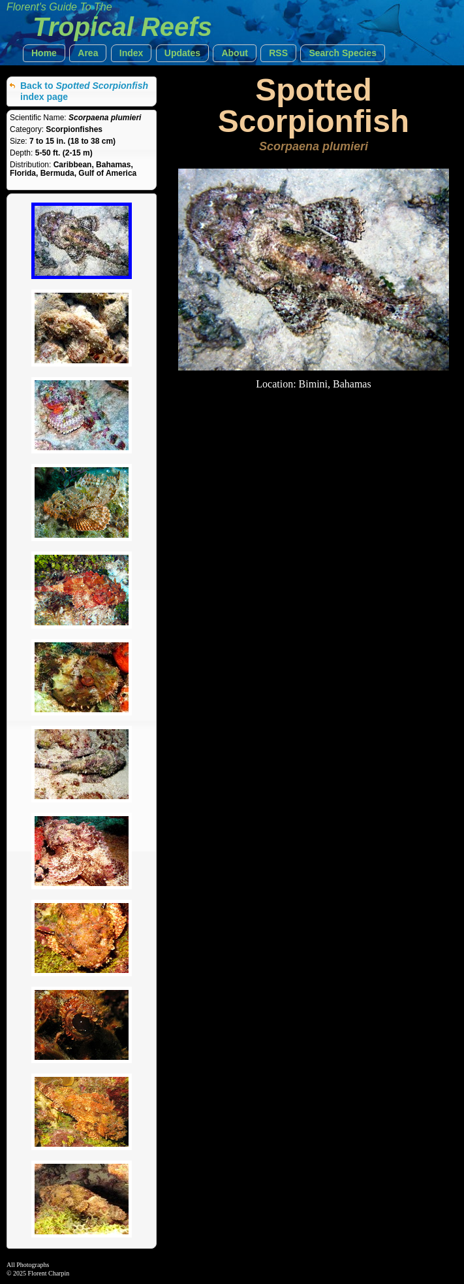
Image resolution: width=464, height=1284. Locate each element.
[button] (44, 53)
